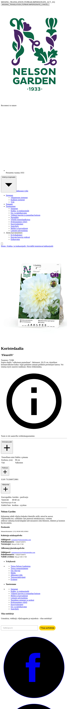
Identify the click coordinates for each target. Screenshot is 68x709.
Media (13, 573)
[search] (2, 243)
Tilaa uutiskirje (47, 628)
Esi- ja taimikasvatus (19, 213)
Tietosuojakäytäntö (18, 577)
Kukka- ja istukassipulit (20, 211)
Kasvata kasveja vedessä (20, 237)
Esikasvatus (15, 239)
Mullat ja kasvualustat (19, 228)
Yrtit (12, 202)
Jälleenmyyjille (22, 191)
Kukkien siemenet (18, 200)
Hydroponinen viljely (19, 222)
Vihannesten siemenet (19, 198)
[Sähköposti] (19, 627)
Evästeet (14, 579)
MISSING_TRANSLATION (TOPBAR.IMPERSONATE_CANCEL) (25, 4)
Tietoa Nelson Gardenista (20, 566)
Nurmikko (15, 217)
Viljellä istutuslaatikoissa (20, 220)
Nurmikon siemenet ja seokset (22, 600)
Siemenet (14, 209)
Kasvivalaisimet (17, 224)
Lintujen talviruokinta (19, 231)
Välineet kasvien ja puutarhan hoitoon (25, 215)
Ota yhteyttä (15, 571)
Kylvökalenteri (16, 235)
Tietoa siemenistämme (19, 568)
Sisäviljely (15, 226)
